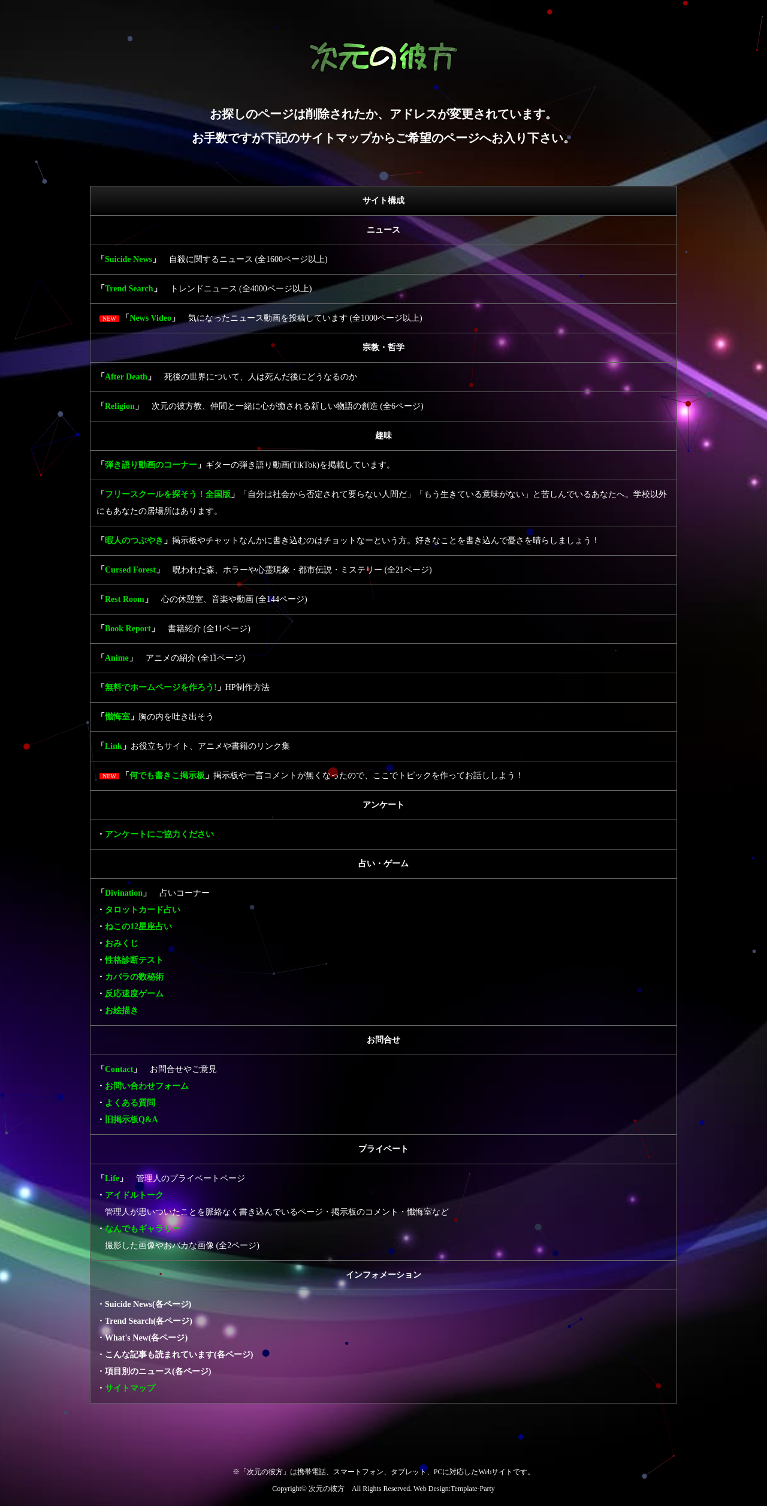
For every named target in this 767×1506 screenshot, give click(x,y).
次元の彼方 (327, 1488)
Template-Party (473, 1488)
